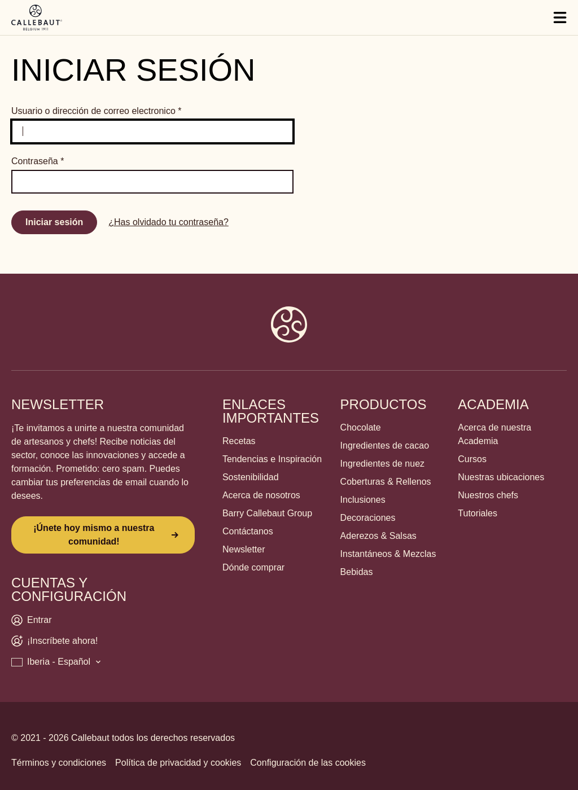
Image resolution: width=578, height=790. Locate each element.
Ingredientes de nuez (382, 463)
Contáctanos (247, 531)
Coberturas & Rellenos (385, 481)
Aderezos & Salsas (378, 536)
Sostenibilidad (250, 477)
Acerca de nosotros (261, 495)
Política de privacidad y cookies (178, 762)
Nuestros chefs (488, 495)
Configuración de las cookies (308, 762)
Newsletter (243, 549)
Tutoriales (477, 513)
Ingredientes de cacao (384, 445)
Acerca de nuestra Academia (494, 434)
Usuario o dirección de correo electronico (96, 111)
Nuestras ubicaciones (501, 477)
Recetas (239, 441)
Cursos (472, 459)
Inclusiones (363, 499)
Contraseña (37, 161)
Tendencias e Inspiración (272, 459)
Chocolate (360, 427)
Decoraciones (368, 518)
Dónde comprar (253, 567)
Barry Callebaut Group (267, 513)
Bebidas (356, 572)
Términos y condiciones (58, 762)
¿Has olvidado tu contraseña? (168, 222)
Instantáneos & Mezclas (388, 554)
